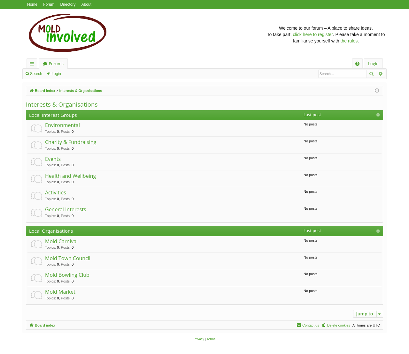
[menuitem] (357, 64)
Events (53, 158)
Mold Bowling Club (67, 274)
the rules (349, 40)
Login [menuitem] (373, 63)
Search (36, 74)
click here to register (313, 34)
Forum (48, 4)
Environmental (62, 125)
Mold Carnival (61, 241)
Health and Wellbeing (70, 175)
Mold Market (60, 291)
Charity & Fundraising (70, 142)
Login (56, 74)
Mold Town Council (67, 258)
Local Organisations (51, 231)
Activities (55, 192)
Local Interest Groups (53, 115)
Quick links (33, 65)
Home (32, 4)
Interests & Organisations (62, 104)
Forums (56, 63)
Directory (67, 4)
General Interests (65, 209)
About (86, 4)
